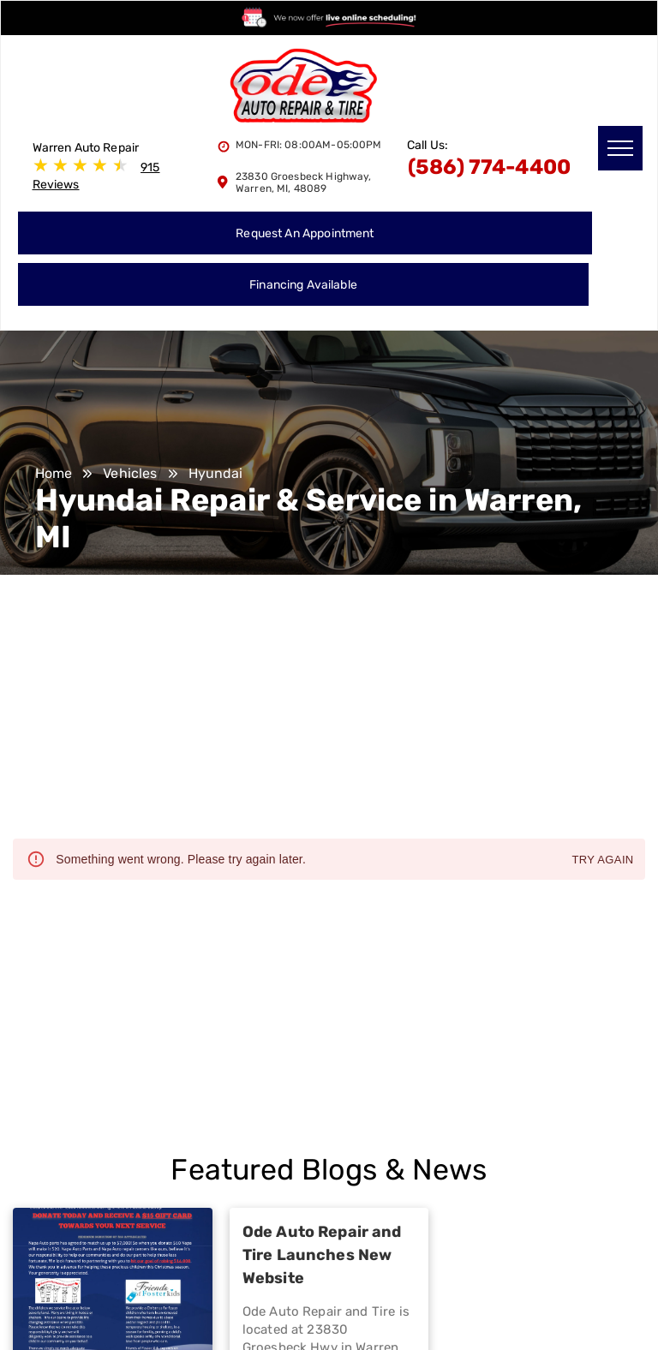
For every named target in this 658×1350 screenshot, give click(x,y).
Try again (602, 860)
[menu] (620, 148)
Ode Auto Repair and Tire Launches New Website (322, 1254)
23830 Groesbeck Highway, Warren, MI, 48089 (304, 182)
